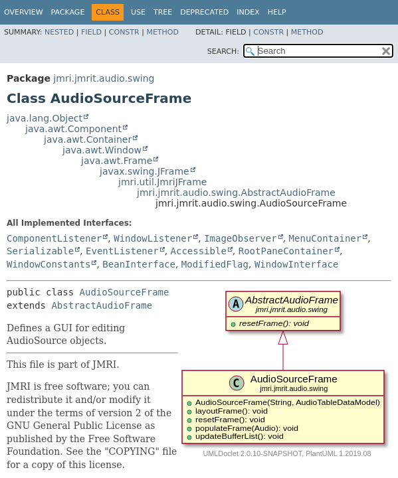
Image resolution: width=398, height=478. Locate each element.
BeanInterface (138, 264)
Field (91, 32)
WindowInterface (296, 264)
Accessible (199, 251)
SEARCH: (223, 51)
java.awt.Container (88, 139)
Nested (59, 32)
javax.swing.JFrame (144, 171)
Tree (162, 12)
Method (162, 32)
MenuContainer (325, 238)
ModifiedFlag (215, 264)
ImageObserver (240, 238)
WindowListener (153, 238)
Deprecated (204, 12)
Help (277, 12)
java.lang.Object (44, 118)
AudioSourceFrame (124, 292)
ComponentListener (54, 238)
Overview (23, 12)
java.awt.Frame (116, 160)
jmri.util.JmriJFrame (162, 182)
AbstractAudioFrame (101, 305)
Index (248, 12)
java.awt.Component (73, 128)
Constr (124, 32)
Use (138, 12)
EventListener (122, 251)
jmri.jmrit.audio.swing (103, 78)
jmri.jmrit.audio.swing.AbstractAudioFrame (236, 192)
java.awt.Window (102, 150)
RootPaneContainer (286, 251)
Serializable (40, 251)
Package (68, 12)
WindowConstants (48, 264)
